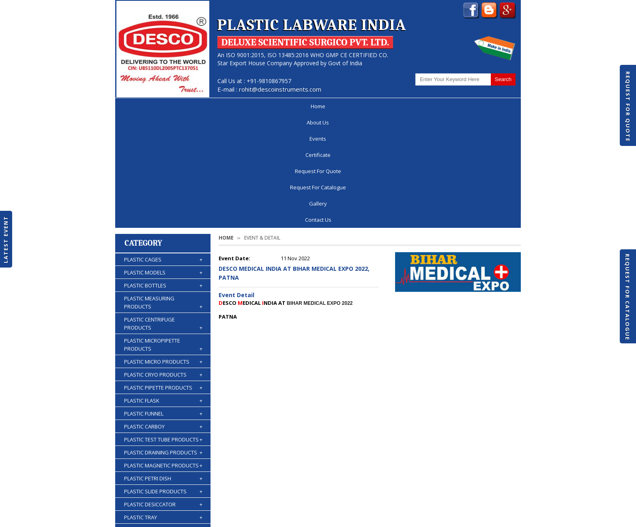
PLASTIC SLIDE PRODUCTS (163, 378)
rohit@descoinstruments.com (280, 89)
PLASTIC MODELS (163, 159)
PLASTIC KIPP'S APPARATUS (163, 430)
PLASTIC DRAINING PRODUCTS (163, 339)
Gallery (448, 106)
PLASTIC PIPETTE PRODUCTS (163, 274)
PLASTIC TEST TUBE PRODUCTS (163, 326)
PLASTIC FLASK (163, 287)
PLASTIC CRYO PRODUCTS (163, 261)
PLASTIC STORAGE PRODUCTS (163, 417)
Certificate (261, 106)
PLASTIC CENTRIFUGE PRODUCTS (163, 211)
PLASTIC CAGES (163, 146)
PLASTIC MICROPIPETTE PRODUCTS (163, 232)
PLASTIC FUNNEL (163, 300)
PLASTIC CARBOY (163, 313)
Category (143, 130)
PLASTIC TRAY (163, 404)
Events (219, 106)
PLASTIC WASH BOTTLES (163, 456)
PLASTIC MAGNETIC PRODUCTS (163, 352)
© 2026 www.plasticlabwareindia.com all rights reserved (190, 517)
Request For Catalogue (627, 297)
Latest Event (5, 239)
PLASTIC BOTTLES (163, 172)
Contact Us (491, 106)
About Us (179, 106)
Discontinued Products (410, 496)
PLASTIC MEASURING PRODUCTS (163, 189)
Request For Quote (628, 106)
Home (139, 106)
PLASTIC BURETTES (163, 443)
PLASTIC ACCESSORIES (163, 469)
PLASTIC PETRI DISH (163, 365)
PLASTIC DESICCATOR (163, 391)
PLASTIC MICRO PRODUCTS (163, 248)
